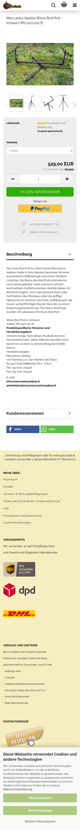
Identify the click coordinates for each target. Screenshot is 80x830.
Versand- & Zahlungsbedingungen (25, 494)
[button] (73, 105)
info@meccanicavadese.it (23, 381)
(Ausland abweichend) (50, 131)
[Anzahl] (40, 179)
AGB (6, 508)
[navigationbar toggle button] (74, 5)
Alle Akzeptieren (40, 798)
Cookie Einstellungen (17, 522)
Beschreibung (19, 254)
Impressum (10, 479)
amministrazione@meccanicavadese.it (31, 385)
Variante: (12, 142)
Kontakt (8, 486)
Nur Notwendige (40, 810)
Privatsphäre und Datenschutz (22, 515)
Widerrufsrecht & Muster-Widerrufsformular (32, 501)
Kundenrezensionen (25, 413)
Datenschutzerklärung (17, 789)
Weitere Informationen (40, 821)
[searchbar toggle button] (53, 5)
